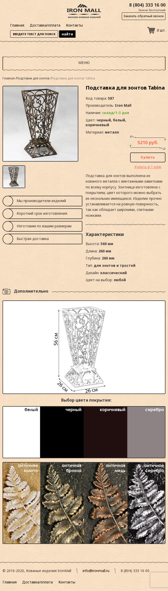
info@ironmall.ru (96, 570)
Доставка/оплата (45, 25)
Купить (148, 157)
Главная (17, 25)
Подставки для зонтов (33, 78)
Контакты (74, 25)
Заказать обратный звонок (144, 16)
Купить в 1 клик (147, 166)
